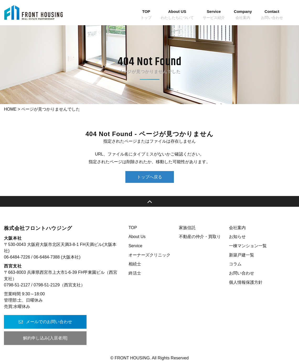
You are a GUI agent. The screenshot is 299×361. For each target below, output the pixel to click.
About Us (137, 236)
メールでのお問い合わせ (43, 321)
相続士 (135, 264)
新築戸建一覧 (241, 255)
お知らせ (237, 236)
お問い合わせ (241, 273)
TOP (133, 227)
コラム (235, 264)
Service (135, 246)
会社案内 (237, 227)
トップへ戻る (149, 177)
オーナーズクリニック (149, 255)
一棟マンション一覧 (248, 246)
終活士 (135, 273)
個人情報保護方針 (246, 282)
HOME (10, 109)
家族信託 (187, 227)
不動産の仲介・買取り (200, 236)
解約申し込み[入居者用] (43, 338)
